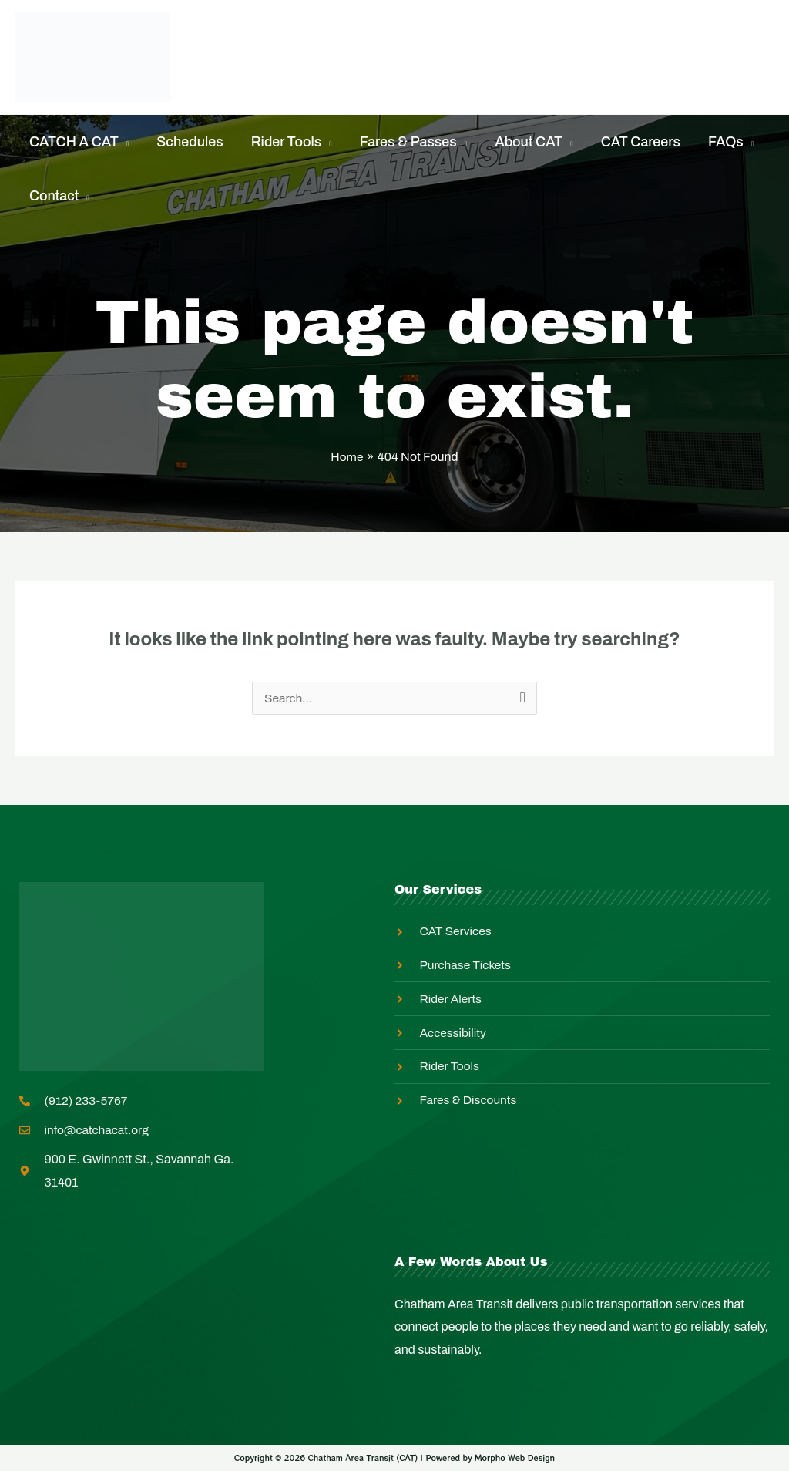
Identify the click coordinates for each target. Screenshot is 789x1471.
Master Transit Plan (286, 76)
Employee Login (447, 76)
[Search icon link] (770, 57)
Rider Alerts (417, 37)
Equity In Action (549, 37)
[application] (124, 142)
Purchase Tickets (279, 37)
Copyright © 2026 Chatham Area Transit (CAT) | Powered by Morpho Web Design (394, 1458)
